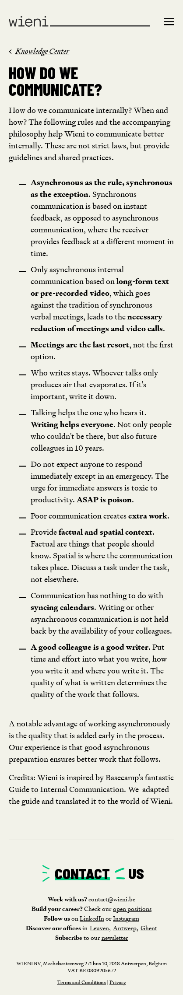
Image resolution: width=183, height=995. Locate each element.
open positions (132, 908)
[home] (83, 22)
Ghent (149, 928)
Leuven (99, 928)
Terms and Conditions (81, 982)
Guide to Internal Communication (66, 789)
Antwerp (125, 928)
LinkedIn (92, 918)
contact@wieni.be (111, 899)
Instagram (126, 918)
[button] (166, 21)
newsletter (115, 937)
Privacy (117, 982)
